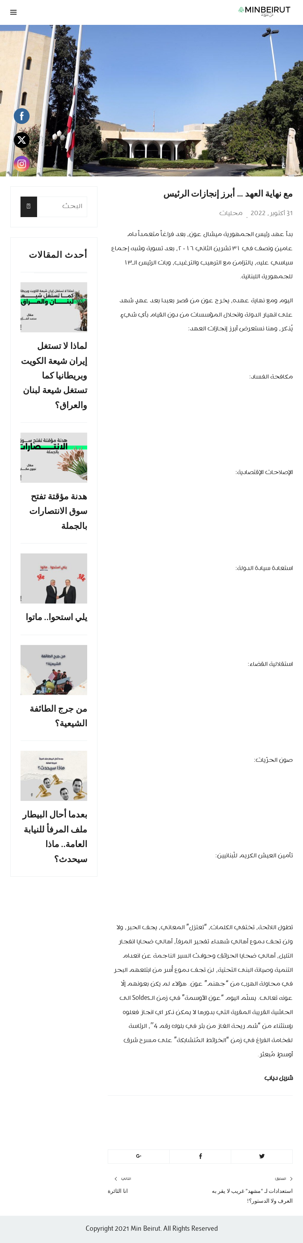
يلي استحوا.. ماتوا (57, 617)
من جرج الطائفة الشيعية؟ (58, 716)
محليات (231, 213)
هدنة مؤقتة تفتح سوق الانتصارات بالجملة (58, 511)
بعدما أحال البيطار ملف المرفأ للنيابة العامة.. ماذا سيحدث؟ (54, 836)
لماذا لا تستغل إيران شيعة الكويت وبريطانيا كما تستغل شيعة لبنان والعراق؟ (54, 376)
